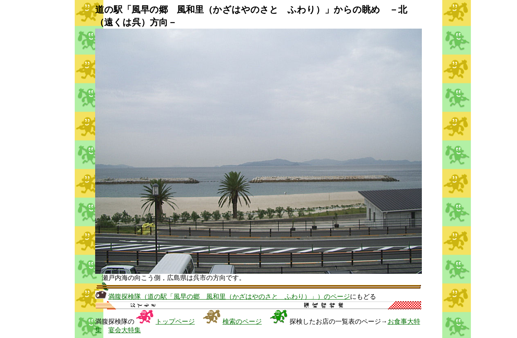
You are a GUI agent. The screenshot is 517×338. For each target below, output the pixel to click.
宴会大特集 (124, 330)
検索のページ (242, 321)
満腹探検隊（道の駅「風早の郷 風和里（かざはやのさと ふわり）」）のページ (229, 296)
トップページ (175, 321)
